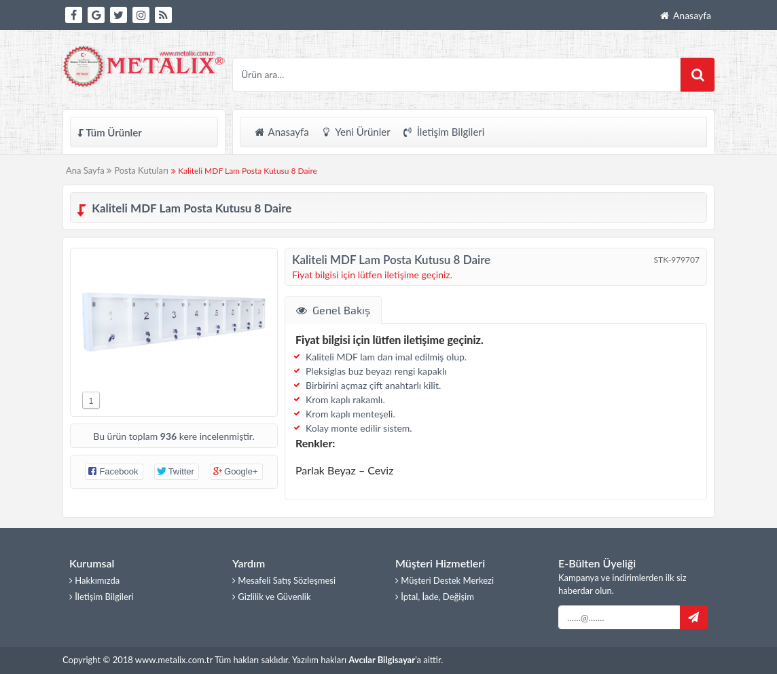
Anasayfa (685, 15)
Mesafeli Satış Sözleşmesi (284, 580)
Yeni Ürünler (355, 132)
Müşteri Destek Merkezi (444, 580)
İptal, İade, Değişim (434, 596)
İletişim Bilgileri (443, 132)
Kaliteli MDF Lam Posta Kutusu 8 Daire (244, 171)
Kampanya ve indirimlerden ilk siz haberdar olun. (622, 584)
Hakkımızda (94, 580)
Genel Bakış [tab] (333, 309)
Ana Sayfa (88, 170)
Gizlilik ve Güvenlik (271, 596)
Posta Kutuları (141, 170)
